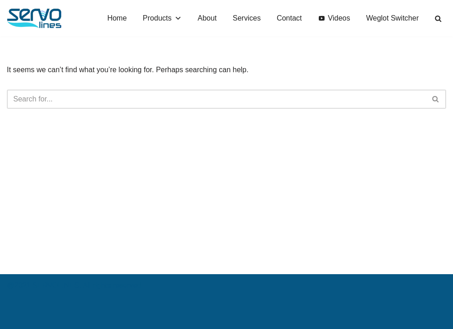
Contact (289, 18)
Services (247, 18)
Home (117, 18)
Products (162, 18)
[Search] (438, 18)
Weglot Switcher (392, 18)
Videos (339, 18)
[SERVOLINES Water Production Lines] (34, 18)
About (207, 18)
